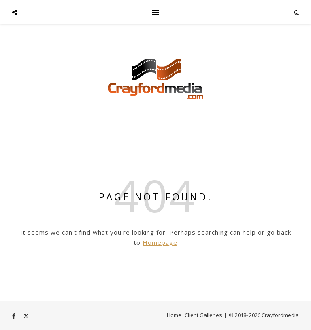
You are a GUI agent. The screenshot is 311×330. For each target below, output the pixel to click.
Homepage (160, 242)
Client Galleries (203, 315)
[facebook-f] (14, 315)
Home (174, 315)
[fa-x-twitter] (26, 315)
